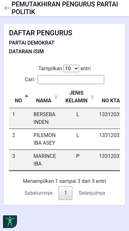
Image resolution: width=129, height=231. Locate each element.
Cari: (64, 79)
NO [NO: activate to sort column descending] (18, 101)
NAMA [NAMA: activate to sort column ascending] (43, 101)
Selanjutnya (91, 193)
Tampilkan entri (64, 68)
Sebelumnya (38, 193)
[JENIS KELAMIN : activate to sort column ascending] (78, 97)
